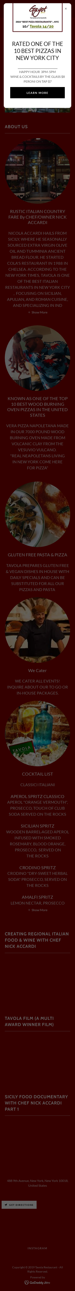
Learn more (37, 92)
